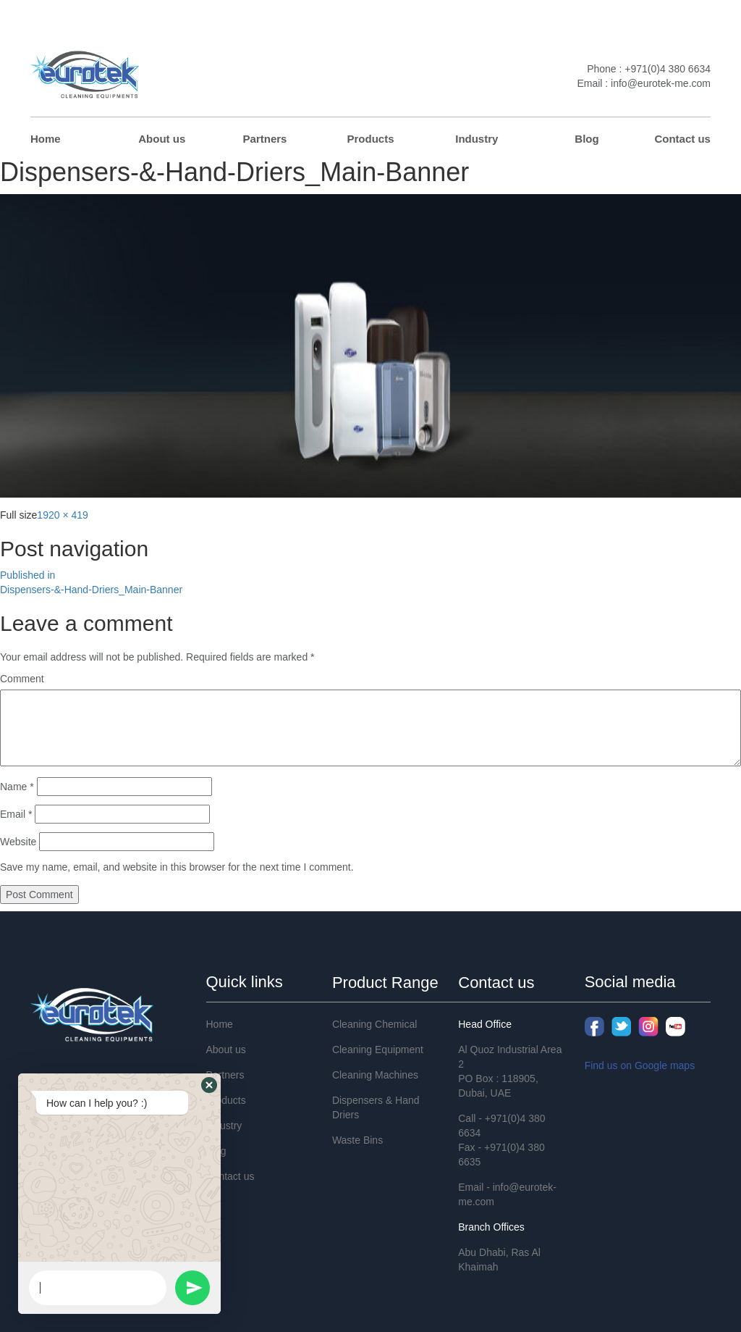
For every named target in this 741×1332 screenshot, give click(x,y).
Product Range (385, 982)
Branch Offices (491, 1227)
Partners (265, 139)
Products (370, 139)
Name (17, 786)
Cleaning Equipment (377, 1049)
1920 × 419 (62, 515)
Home (45, 139)
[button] (209, 1085)
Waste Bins (357, 1140)
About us (161, 139)
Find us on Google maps (640, 1065)
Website (18, 841)
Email (16, 814)
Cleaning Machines (375, 1075)
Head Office (485, 1024)
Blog (586, 139)
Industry (476, 139)
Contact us (682, 139)
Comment (22, 678)
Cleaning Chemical (375, 1024)
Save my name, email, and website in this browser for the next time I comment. (177, 867)
